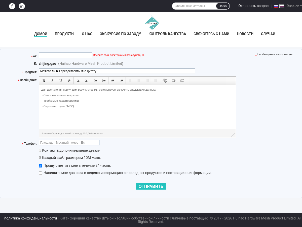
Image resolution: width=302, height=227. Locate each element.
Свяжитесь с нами (211, 34)
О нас (87, 34)
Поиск (223, 6)
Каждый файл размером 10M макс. (70, 158)
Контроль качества (167, 34)
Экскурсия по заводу (120, 34)
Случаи (268, 34)
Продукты (64, 34)
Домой (40, 34)
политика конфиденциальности (30, 218)
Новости (245, 34)
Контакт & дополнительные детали (69, 150)
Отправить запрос (253, 6)
